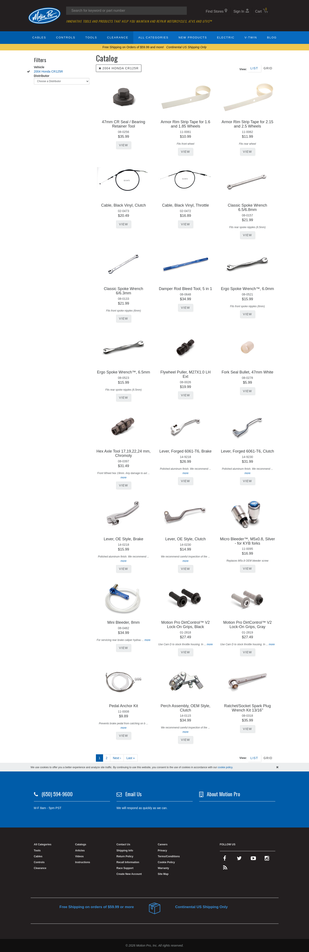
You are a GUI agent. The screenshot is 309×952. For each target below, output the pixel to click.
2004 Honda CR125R (48, 71)
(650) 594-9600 (57, 794)
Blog (272, 37)
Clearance (117, 37)
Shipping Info (125, 850)
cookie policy (225, 767)
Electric (225, 37)
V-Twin (251, 37)
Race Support (125, 868)
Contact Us (123, 844)
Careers (163, 844)
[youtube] (253, 859)
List (254, 68)
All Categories (153, 37)
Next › (117, 758)
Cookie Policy (166, 862)
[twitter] (239, 859)
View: (243, 69)
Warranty (163, 868)
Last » (130, 758)
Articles (80, 850)
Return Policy (125, 856)
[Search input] (126, 11)
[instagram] (267, 859)
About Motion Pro (223, 794)
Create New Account (129, 874)
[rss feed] (225, 868)
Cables (39, 37)
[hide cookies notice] (277, 767)
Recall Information (128, 862)
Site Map (163, 874)
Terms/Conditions (169, 856)
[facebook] (224, 859)
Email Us (133, 794)
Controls (65, 37)
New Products (193, 37)
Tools (91, 37)
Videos (79, 856)
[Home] (44, 15)
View (123, 145)
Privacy (162, 850)
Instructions (82, 862)
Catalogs (80, 844)
